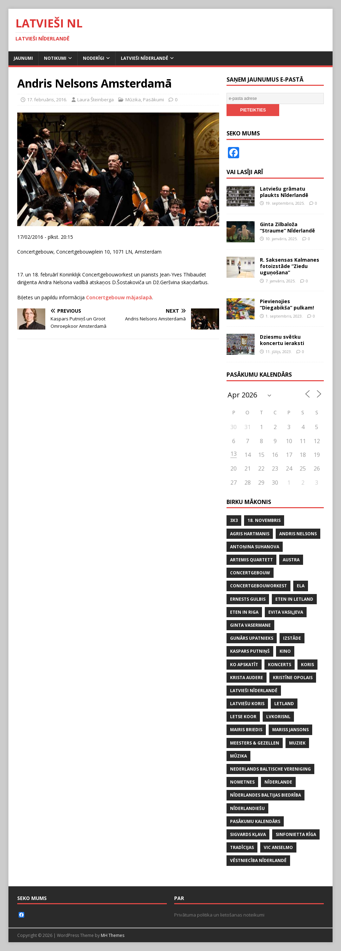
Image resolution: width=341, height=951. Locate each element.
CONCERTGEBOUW (250, 573)
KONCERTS (279, 665)
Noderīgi (93, 58)
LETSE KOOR (243, 717)
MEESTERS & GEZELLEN (254, 743)
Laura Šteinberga (95, 99)
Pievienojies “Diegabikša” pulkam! (287, 304)
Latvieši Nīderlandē (144, 58)
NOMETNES (242, 782)
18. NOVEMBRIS (264, 520)
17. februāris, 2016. (47, 99)
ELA (300, 586)
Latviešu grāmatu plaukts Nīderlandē (284, 191)
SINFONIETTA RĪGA (296, 834)
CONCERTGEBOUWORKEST (258, 586)
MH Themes (112, 935)
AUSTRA (291, 560)
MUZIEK (297, 743)
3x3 (234, 520)
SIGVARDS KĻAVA (248, 834)
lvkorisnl (278, 717)
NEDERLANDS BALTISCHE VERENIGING (270, 769)
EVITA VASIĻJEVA (285, 612)
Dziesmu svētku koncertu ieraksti (282, 339)
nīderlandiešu (247, 808)
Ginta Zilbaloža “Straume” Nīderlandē (287, 227)
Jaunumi (23, 58)
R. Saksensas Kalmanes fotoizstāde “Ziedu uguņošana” (289, 266)
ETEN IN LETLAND (294, 599)
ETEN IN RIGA (244, 612)
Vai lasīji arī (245, 172)
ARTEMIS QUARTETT (251, 560)
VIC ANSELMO (278, 847)
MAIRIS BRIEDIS (246, 730)
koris (307, 665)
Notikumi (55, 58)
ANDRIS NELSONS (298, 534)
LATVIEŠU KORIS (247, 704)
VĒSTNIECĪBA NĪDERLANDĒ (258, 860)
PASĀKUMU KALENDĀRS (255, 821)
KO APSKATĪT (244, 665)
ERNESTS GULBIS (247, 599)
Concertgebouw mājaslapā (119, 297)
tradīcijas (242, 847)
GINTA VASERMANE (250, 625)
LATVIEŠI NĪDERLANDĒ (253, 691)
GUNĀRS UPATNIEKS (251, 638)
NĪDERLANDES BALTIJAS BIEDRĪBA (265, 795)
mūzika (238, 756)
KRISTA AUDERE (246, 678)
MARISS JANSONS (290, 730)
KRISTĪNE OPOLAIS (293, 678)
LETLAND (284, 704)
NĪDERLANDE (278, 782)
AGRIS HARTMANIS (249, 534)
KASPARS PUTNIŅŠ (250, 651)
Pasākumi (153, 99)
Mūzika (133, 99)
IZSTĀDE (292, 638)
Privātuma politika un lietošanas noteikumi (219, 915)
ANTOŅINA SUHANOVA (254, 547)
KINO (285, 651)
